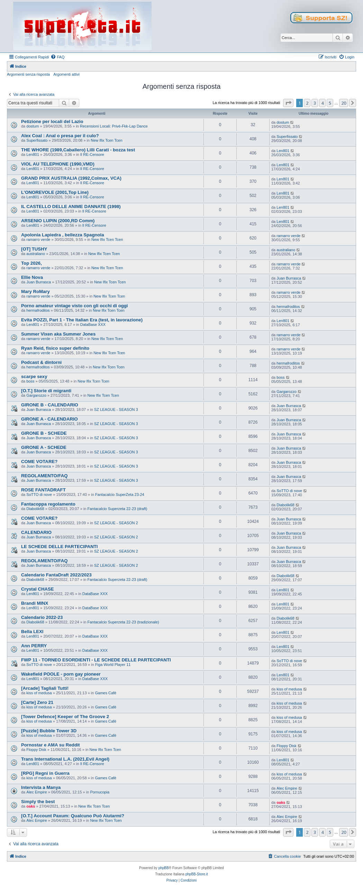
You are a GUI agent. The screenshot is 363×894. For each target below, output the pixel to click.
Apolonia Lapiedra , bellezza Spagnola (62, 234)
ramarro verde (38, 239)
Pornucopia (99, 792)
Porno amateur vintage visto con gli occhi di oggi (74, 305)
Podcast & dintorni (41, 362)
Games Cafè (105, 693)
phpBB (163, 868)
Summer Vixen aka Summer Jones (58, 334)
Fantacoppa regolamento (48, 504)
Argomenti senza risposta (28, 74)
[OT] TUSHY (34, 249)
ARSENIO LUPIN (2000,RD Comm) (58, 220)
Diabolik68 (35, 509)
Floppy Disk (36, 749)
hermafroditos (37, 310)
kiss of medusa (39, 693)
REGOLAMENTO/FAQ (44, 475)
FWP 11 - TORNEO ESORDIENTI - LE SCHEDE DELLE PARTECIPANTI (96, 659)
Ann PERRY (34, 645)
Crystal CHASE (37, 589)
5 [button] (330, 103)
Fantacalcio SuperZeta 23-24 (119, 494)
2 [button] (307, 103)
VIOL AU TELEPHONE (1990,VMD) (57, 164)
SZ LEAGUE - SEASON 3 (116, 409)
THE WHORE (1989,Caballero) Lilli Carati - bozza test (78, 149)
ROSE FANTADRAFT (43, 489)
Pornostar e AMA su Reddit (50, 744)
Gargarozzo (36, 395)
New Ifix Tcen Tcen (106, 140)
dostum (32, 126)
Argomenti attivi (66, 74)
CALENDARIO (36, 532)
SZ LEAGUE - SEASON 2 (116, 523)
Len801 (32, 154)
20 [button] (343, 103)
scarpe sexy (34, 376)
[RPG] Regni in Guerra (45, 773)
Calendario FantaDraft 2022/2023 (56, 574)
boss (30, 381)
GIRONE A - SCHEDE (43, 447)
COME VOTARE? (39, 461)
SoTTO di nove (39, 494)
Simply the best (38, 801)
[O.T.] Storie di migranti (46, 390)
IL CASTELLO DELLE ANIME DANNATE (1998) (71, 206)
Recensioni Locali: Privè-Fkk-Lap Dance (114, 126)
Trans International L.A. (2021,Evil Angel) (65, 759)
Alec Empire (36, 792)
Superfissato (36, 140)
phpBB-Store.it (196, 874)
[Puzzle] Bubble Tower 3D (48, 730)
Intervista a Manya (41, 787)
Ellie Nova (32, 277)
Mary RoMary (35, 291)
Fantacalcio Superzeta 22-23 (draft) (117, 509)
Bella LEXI (32, 631)
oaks (30, 806)
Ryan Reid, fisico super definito (55, 348)
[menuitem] (57, 57)
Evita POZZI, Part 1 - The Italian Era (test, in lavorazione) (82, 319)
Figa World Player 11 (113, 664)
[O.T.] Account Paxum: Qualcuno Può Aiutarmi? (72, 815)
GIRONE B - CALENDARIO (49, 404)
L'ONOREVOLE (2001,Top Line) (55, 192)
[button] (288, 103)
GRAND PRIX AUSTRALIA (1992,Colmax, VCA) (71, 178)
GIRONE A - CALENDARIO (49, 419)
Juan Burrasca (38, 282)
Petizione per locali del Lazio (52, 121)
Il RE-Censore (92, 154)
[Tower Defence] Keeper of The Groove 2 (65, 716)
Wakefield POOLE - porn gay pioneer (61, 674)
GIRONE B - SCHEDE (44, 433)
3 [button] (315, 103)
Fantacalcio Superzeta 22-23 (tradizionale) (123, 622)
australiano (35, 254)
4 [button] (322, 103)
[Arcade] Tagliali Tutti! (45, 688)
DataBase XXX (93, 324)
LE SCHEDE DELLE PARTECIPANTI (59, 546)
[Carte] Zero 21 (37, 702)
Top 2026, (31, 263)
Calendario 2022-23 (42, 617)
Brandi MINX (34, 603)
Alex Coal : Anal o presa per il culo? (60, 135)
